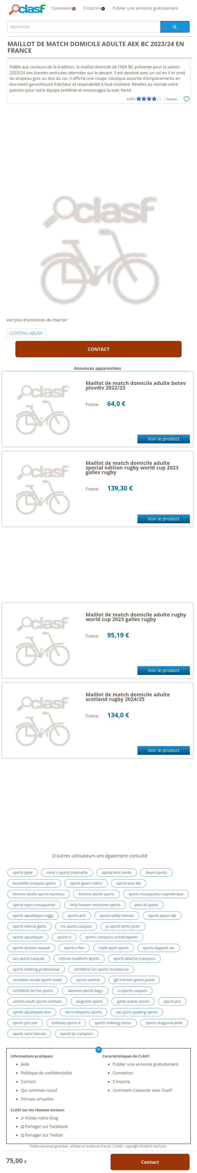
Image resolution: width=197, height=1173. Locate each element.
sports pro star (25, 1022)
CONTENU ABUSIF (26, 333)
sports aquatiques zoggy (33, 915)
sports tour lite (128, 883)
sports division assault (31, 947)
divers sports (156, 872)
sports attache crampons (134, 958)
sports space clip (162, 915)
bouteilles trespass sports (34, 883)
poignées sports (89, 1001)
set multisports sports (83, 1012)
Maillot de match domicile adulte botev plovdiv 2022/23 (136, 385)
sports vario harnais (29, 1033)
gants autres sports (133, 1001)
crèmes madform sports (79, 958)
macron (59, 320)
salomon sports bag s (85, 990)
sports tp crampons (76, 1033)
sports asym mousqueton (34, 904)
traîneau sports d (66, 1022)
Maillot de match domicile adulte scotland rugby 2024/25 (128, 697)
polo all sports (146, 904)
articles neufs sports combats (37, 1001)
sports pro (172, 1001)
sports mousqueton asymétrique (156, 894)
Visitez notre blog (39, 1118)
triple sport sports (114, 947)
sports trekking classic (113, 1022)
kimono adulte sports (96, 894)
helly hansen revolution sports (95, 904)
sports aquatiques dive (32, 1012)
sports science (88, 979)
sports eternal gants (29, 926)
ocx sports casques (29, 958)
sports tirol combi (116, 872)
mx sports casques (76, 926)
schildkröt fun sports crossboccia (101, 969)
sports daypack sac (158, 947)
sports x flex (74, 947)
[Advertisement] (98, 142)
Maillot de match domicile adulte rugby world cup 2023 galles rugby (136, 617)
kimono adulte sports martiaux (38, 894)
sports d (64, 937)
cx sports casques (132, 990)
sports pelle (22, 872)
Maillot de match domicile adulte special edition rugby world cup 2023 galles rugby (132, 467)
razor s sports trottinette (67, 872)
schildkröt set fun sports (33, 990)
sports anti (77, 915)
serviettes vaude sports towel (37, 979)
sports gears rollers (86, 883)
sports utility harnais (117, 915)
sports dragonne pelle (164, 1022)
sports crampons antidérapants (111, 937)
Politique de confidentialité (46, 1073)
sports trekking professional (36, 969)
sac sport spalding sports (136, 1012)
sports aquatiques (28, 937)
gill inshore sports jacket (134, 979)
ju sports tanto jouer (123, 926)
